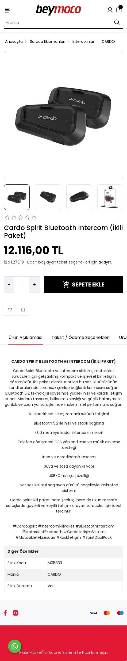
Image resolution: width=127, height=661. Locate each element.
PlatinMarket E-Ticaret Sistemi (47, 652)
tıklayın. (105, 262)
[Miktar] (21, 285)
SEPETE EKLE (84, 284)
